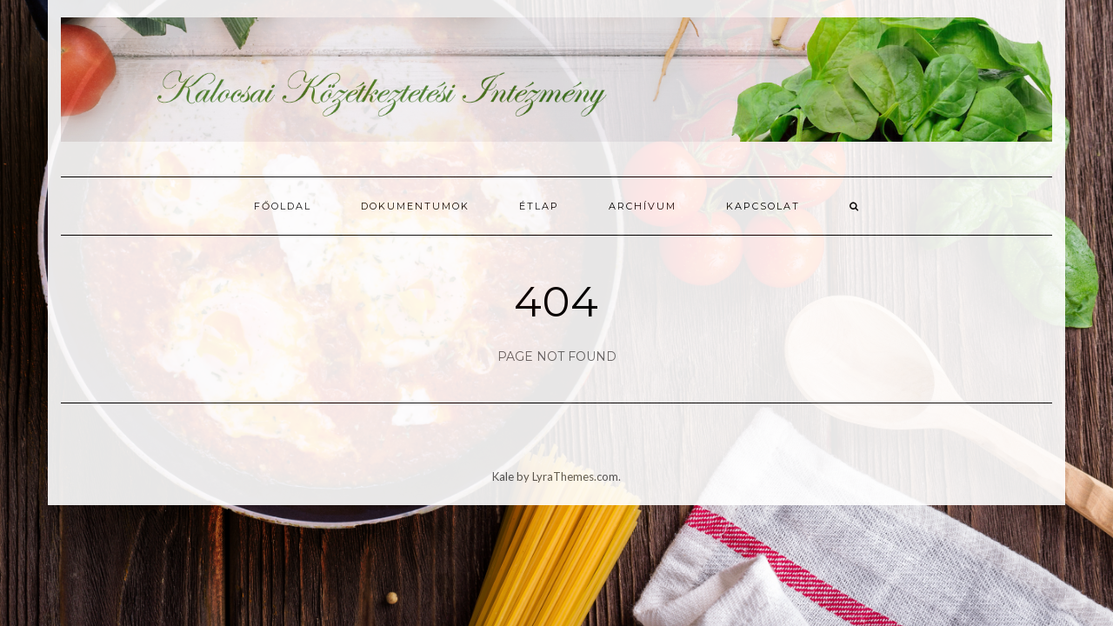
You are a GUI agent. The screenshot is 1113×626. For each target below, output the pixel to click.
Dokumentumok (415, 206)
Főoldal (282, 206)
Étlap (539, 206)
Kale (503, 476)
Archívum (642, 206)
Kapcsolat (763, 206)
